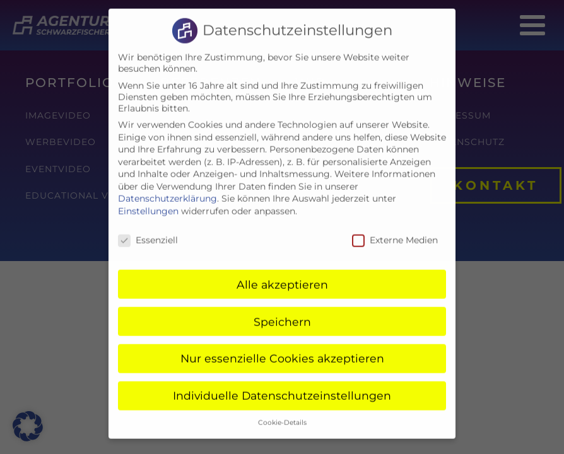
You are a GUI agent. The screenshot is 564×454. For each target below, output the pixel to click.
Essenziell (148, 230)
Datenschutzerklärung (167, 189)
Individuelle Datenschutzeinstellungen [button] (282, 386)
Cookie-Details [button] (282, 414)
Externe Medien (395, 230)
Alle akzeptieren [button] (282, 275)
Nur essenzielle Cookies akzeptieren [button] (282, 349)
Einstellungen (148, 201)
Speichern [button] (282, 312)
